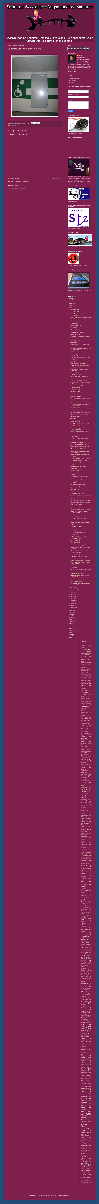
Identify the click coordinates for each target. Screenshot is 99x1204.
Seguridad (83, 1093)
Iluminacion (83, 895)
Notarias (82, 985)
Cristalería (89, 752)
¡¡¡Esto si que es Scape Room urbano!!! (80, 487)
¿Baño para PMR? (75, 340)
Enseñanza (88, 818)
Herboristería (83, 875)
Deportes (83, 767)
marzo (72, 603)
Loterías (88, 955)
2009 (70, 637)
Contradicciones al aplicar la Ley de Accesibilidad (86, 749)
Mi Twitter (71, 82)
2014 (70, 626)
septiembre (74, 590)
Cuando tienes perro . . (76, 540)
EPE (90, 821)
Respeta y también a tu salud (77, 484)
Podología (83, 1028)
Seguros (82, 1094)
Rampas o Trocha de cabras (86, 1060)
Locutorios (83, 950)
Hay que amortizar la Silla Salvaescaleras (76, 386)
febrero (73, 605)
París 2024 (88, 999)
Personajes (86, 1012)
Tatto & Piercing (84, 1147)
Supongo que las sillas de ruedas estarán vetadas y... (78, 461)
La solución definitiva (75, 396)
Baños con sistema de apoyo (77, 579)
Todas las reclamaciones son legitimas (80, 412)
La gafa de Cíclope (75, 334)
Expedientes (84, 844)
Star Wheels (73, 352)
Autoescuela (83, 686)
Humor (84, 887)
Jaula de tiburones (75, 542)
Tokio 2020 (88, 1161)
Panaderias (87, 994)
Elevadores (83, 807)
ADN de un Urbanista (75, 330)
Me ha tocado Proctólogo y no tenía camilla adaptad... (79, 512)
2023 (70, 305)
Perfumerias (86, 1007)
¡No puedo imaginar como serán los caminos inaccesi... (79, 551)
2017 (70, 619)
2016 (70, 621)
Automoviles (83, 688)
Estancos (83, 839)
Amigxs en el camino (85, 669)
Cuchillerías (86, 754)
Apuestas (83, 674)
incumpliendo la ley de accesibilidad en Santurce (86, 909)
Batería (72, 491)
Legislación (83, 931)
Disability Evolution (75, 421)
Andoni (81, 55)
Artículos (88, 675)
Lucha (83, 957)
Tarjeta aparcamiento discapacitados (85, 1144)
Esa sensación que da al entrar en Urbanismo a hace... (79, 373)
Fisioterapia (83, 850)
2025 (70, 301)
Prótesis (72, 321)
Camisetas (85, 707)
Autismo (83, 685)
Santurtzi (83, 1091)
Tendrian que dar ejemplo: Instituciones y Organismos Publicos (86, 1155)
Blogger (67, 1195)
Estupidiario (83, 841)
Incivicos (83, 901)
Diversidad (84, 789)
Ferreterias (83, 849)
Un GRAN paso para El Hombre (78, 380)
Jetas (89, 918)
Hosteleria (83, 881)
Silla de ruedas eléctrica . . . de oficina (80, 560)
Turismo (83, 1166)
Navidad (88, 976)
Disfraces (84, 787)
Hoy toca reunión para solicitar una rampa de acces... (79, 428)
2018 (70, 617)
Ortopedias (88, 993)
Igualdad (86, 890)
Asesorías (83, 678)
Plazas (90, 1022)
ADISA (82, 666)
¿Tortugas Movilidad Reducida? (78, 449)
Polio (89, 1028)
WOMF (72, 464)
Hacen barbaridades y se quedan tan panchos (86, 864)
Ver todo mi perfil (72, 71)
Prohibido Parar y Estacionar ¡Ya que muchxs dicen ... (79, 314)
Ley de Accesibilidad (86, 935)
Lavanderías (83, 926)
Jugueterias (83, 923)
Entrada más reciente (13, 178)
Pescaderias (84, 1017)
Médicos (86, 965)
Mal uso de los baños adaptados (86, 959)
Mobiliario (83, 966)
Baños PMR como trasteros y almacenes (80, 509)
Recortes (84, 1069)
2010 (70, 635)
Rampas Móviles (86, 1057)
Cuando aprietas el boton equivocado (79, 444)
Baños (14, 125)
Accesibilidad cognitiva (86, 653)
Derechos (84, 776)
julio (72, 594)
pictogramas (84, 1019)
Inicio (36, 178)
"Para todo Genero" (75, 554)
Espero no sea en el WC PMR (78, 466)
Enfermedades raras (86, 815)
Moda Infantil (88, 971)
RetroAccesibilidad (85, 1078)
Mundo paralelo (87, 975)
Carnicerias (83, 713)
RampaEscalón (85, 1056)
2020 (70, 612)
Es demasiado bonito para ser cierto (79, 479)
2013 (70, 628)
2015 (70, 623)
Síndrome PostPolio (84, 1116)
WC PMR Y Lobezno (75, 419)
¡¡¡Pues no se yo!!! (75, 507)
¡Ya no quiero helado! (75, 526)
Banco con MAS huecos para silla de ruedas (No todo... (79, 432)
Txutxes (87, 1168)
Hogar (82, 879)
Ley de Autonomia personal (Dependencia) (86, 939)
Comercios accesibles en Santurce (86, 739)
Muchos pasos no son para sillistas (79, 414)
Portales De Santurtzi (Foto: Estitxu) (79, 423)
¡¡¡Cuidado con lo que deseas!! (78, 402)
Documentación (84, 799)
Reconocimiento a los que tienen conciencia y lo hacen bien (86, 1066)
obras (82, 988)
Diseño (87, 784)
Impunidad (85, 897)
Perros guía (88, 1011)
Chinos (86, 728)
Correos (72, 498)
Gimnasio (85, 858)
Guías (82, 862)
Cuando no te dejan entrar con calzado (80, 522)
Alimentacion (84, 667)
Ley (88, 932)
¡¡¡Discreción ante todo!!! (76, 332)
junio (72, 596)
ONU (86, 991)
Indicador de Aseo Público (77, 573)
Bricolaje (83, 701)
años (87, 672)
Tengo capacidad (86, 1160)
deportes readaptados (85, 770)
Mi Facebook (72, 80)
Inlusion (89, 912)
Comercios (83, 736)
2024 (70, 303)
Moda (82, 971)
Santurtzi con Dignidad (75, 78)
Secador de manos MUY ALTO (78, 442)
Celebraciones (85, 723)
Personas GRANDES (84, 1015)
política (86, 1030)
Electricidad (83, 804)
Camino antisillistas (75, 470)
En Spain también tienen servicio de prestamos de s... (79, 537)
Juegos (82, 921)
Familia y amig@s (85, 845)
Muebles (89, 973)
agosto (72, 592)
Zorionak (89, 1183)
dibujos (83, 779)
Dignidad (83, 782)
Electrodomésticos (84, 805)
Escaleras (86, 823)
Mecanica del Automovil (86, 963)
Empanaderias (84, 808)
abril (72, 601)
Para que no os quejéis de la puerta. (79, 363)
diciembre (73, 309)
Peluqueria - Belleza (86, 1006)
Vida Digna (86, 1177)
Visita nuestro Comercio (76, 504)
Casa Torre (86, 720)
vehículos (83, 1174)
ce (81, 721)
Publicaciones (84, 1049)
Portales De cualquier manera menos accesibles (86, 1040)
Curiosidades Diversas (85, 758)
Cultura (83, 756)
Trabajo (86, 1163)
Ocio (90, 989)
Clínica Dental (85, 730)
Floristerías (83, 852)
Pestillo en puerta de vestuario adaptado (80, 502)
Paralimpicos (85, 998)
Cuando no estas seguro (76, 581)
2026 (70, 299)
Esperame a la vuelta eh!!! (77, 493)
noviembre (73, 312)
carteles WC (88, 718)
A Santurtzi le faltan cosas (86, 645)
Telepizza (89, 1150)
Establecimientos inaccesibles (86, 830)
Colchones (89, 731)
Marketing (83, 962)
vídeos (82, 1179)
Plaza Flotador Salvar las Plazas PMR (80, 500)
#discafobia (83, 644)
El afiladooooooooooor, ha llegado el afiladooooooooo (79, 366)
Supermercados (84, 1140)
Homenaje (88, 879)
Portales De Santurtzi (75, 425)
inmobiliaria (87, 913)
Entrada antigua (57, 178)
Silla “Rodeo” (73, 468)
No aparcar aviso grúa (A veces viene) (80, 446)
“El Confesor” (73, 327)
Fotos (82, 857)
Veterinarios (89, 1175)
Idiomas (89, 889)
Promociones (83, 1046)
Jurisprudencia (84, 924)
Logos (84, 952)
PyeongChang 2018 (86, 1051)
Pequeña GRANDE (75, 416)
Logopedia (89, 950)
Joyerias (87, 920)
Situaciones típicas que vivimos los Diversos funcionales (86, 1124)
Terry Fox (72, 394)
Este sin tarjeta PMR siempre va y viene (80, 458)
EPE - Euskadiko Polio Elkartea (17, 188)
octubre (73, 587)
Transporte (84, 1165)
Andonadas (84, 670)
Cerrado (89, 727)
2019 (70, 615)
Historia (83, 878)
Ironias (88, 916)
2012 (70, 630)
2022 (70, 307)
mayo (72, 598)
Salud (90, 1083)
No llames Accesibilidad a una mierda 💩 (80, 495)
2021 (70, 610)
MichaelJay (50, 1195)
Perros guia (86, 1009)
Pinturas (82, 1021)
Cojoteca (83, 731)
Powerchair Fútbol (75, 389)
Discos (82, 784)
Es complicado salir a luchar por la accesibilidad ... (79, 377)
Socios (88, 1130)
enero (72, 607)
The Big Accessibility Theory (77, 532)
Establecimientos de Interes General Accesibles (86, 826)
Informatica (83, 912)
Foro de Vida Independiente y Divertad (86, 854)
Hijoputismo (83, 876)
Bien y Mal (73, 361)
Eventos (83, 842)
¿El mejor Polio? (74, 534)
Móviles (84, 973)
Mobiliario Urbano (84, 969)
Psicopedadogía (84, 1047)
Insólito (82, 916)
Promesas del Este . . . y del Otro (78, 545)
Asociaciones (84, 683)
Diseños (82, 785)
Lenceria (83, 932)
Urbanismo (85, 1170)
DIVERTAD (83, 797)
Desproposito (84, 777)
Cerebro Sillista (74, 342)
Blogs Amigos (85, 700)
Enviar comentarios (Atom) (21, 181)
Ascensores (84, 677)
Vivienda (89, 1179)
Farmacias (83, 847)
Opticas (83, 993)
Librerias (87, 942)
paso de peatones (86, 1002)
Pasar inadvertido (74, 489)
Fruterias (89, 857)
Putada (72, 524)
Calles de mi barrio (75, 407)
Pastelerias (83, 1004)
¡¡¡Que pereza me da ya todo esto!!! (79, 476)
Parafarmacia (83, 996)
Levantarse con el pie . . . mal (77, 325)
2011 (70, 632)
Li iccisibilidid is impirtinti (76, 410)
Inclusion (84, 903)
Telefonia (83, 1150)
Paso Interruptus (74, 323)
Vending (82, 1175)
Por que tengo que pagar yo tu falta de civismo (86, 1035)
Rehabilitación (84, 1077)
